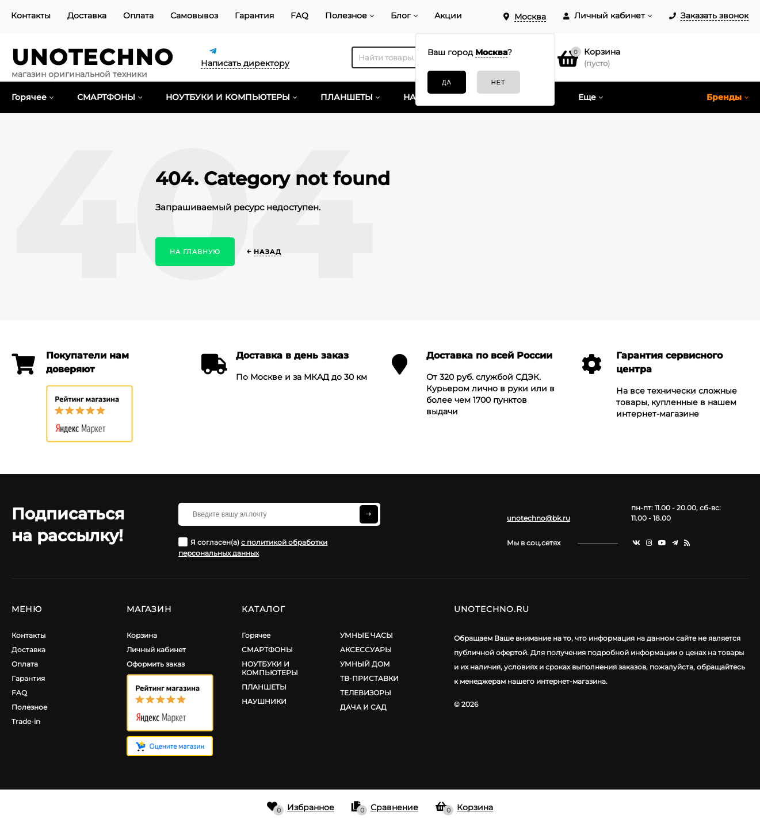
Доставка (86, 15)
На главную (195, 252)
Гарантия (254, 15)
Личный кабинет (156, 649)
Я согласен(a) (252, 547)
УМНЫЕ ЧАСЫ (366, 635)
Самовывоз (194, 15)
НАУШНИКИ (264, 701)
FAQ (299, 15)
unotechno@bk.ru (538, 518)
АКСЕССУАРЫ (366, 649)
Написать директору (245, 63)
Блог (401, 15)
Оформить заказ (156, 664)
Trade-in (26, 721)
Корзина (142, 635)
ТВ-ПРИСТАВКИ (369, 678)
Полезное (346, 15)
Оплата (138, 15)
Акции (448, 15)
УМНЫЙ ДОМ (365, 664)
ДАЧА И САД (363, 707)
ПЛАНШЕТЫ (264, 687)
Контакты (31, 15)
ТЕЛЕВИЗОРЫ (365, 692)
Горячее (256, 635)
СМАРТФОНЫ (267, 649)
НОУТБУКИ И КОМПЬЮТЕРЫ (270, 668)
